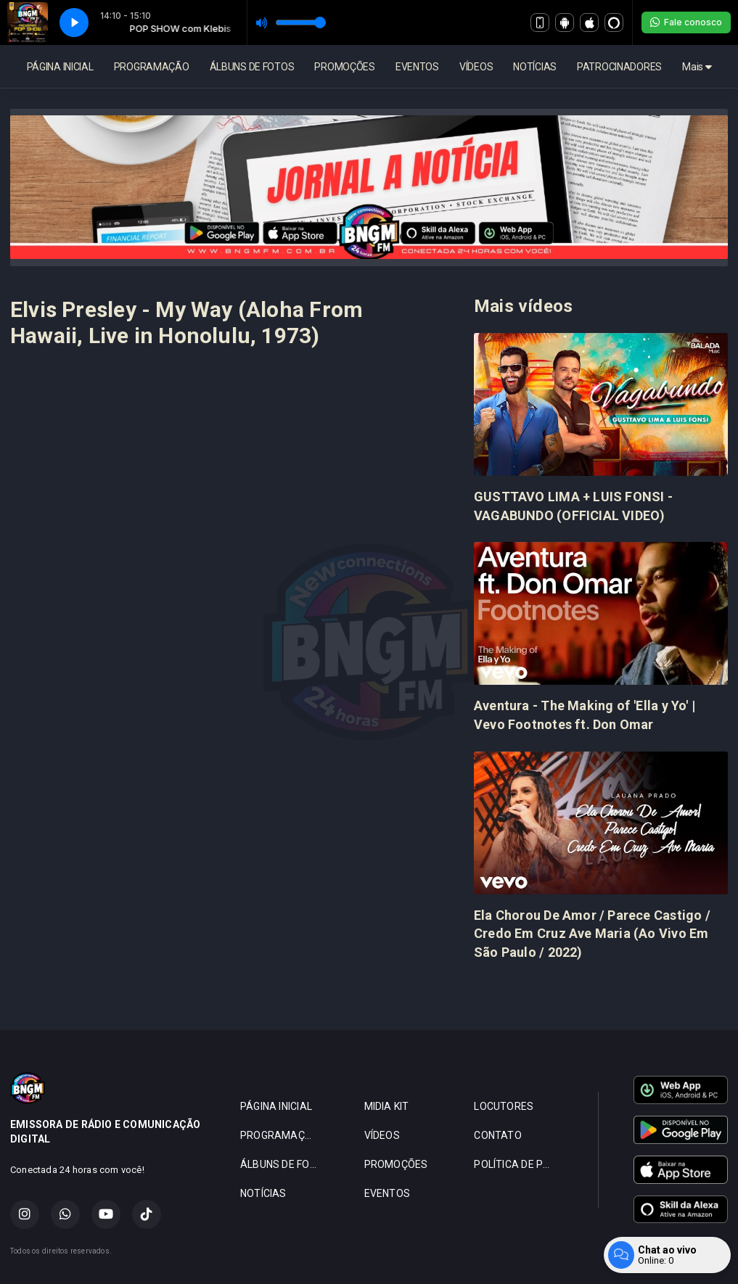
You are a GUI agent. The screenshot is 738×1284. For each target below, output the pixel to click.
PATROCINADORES (619, 67)
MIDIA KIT (386, 1106)
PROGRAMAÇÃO (151, 67)
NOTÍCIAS (535, 67)
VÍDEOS (476, 67)
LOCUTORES (503, 1106)
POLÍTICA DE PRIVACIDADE (518, 1164)
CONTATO (497, 1135)
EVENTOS (417, 67)
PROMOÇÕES (344, 67)
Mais (696, 67)
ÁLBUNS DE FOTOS (252, 67)
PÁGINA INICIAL (60, 67)
